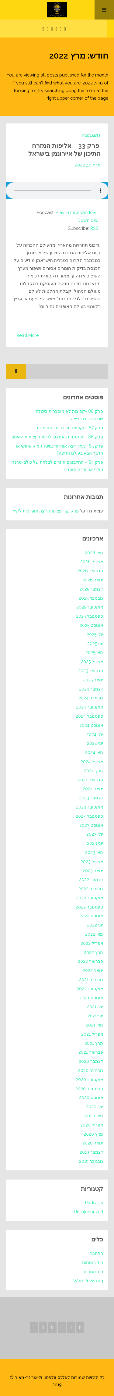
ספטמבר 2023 (89, 815)
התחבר (96, 1253)
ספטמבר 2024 (89, 715)
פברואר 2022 (90, 961)
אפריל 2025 (92, 661)
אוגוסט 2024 (91, 725)
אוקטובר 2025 (89, 606)
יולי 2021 (95, 1006)
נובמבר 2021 (91, 979)
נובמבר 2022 (90, 888)
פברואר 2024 (90, 779)
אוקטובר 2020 (89, 1079)
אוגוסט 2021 (91, 997)
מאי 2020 (94, 1115)
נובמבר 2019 (91, 1161)
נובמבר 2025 (91, 597)
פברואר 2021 (90, 1051)
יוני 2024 (95, 743)
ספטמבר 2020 (89, 1088)
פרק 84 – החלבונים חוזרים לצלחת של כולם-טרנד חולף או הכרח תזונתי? (57, 465)
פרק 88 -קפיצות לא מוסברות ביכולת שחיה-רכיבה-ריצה (69, 415)
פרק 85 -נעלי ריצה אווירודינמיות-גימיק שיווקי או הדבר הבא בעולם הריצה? (59, 449)
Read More (27, 334)
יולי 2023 (94, 833)
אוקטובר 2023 (89, 806)
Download (87, 220)
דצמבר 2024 (91, 688)
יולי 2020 (94, 1106)
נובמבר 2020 (90, 1070)
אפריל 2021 (92, 1033)
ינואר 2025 (93, 679)
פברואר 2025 (90, 670)
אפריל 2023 (92, 861)
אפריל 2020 (91, 1124)
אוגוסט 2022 (91, 915)
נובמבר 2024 (90, 697)
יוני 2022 (95, 924)
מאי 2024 (94, 752)
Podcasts (91, 135)
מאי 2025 (94, 652)
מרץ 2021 (94, 1043)
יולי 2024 (94, 733)
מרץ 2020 (93, 1133)
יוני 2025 (95, 643)
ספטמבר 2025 (89, 615)
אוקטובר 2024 (89, 706)
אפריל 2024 (92, 761)
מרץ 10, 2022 (88, 164)
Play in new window (76, 212)
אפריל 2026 (91, 561)
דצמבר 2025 (91, 588)
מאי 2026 (94, 552)
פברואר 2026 (90, 570)
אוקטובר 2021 (90, 988)
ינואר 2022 (93, 970)
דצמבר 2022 (91, 879)
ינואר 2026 (92, 579)
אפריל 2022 (92, 943)
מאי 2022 (94, 933)
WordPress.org (88, 1280)
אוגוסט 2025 (91, 625)
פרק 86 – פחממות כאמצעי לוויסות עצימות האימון (57, 436)
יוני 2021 (95, 1015)
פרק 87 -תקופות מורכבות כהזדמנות (70, 427)
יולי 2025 (95, 634)
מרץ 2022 (93, 952)
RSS (94, 228)
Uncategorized (88, 1211)
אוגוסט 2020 (91, 1097)
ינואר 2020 (92, 1142)
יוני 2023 (95, 843)
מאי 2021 (94, 1024)
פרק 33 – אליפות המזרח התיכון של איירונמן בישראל (63, 149)
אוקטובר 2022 (89, 897)
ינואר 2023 (93, 870)
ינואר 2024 (93, 788)
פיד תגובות (93, 1271)
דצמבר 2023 (91, 797)
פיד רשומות (92, 1262)
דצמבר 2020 (91, 1061)
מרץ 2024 (93, 770)
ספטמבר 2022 (89, 906)
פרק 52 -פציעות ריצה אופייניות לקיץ (46, 510)
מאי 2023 (94, 852)
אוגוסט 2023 (91, 824)
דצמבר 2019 (91, 1151)
